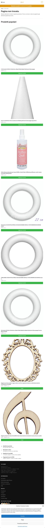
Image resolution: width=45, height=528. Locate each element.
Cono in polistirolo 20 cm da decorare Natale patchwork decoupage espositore (19, 120)
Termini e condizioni (5, 484)
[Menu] (3, 2)
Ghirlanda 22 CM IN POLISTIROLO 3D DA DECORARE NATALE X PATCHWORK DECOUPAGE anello (21, 225)
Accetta (22, 516)
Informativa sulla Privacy (22, 526)
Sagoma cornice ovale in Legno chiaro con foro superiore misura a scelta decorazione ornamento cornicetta (20, 383)
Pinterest (3, 496)
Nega (22, 519)
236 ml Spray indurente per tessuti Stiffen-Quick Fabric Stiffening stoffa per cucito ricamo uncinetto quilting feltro (21, 173)
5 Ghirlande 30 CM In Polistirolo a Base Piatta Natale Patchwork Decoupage (18, 69)
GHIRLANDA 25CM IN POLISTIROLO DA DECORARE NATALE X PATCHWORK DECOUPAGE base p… (22, 278)
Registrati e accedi (15, 5)
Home (2, 8)
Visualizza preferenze (22, 523)
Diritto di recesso (5, 482)
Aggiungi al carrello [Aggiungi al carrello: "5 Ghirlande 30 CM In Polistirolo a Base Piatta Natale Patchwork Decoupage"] (22, 73)
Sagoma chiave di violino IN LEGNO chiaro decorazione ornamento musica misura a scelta (21, 435)
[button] (43, 506)
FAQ (2, 485)
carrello (30, 5)
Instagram (3, 494)
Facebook (3, 491)
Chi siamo (3, 478)
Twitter (2, 492)
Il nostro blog (4, 498)
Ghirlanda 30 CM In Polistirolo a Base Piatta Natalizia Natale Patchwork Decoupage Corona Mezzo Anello (21, 331)
